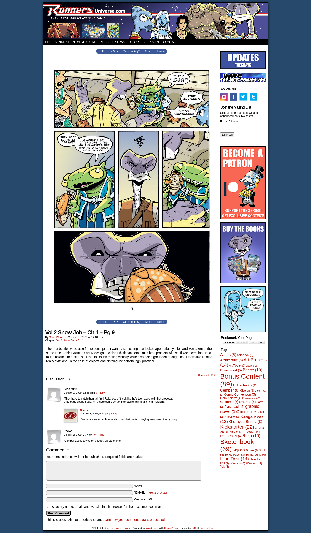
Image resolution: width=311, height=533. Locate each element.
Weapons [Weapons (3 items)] (254, 463)
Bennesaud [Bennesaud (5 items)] (231, 370)
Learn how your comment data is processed (134, 520)
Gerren (85, 410)
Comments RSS (207, 375)
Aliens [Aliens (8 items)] (228, 355)
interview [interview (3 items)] (231, 417)
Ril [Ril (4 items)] (237, 436)
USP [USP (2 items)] (224, 463)
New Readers (84, 42)
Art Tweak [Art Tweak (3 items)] (237, 365)
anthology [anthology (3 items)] (245, 355)
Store (135, 42)
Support (152, 42)
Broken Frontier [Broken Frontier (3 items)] (244, 385)
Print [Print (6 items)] (226, 436)
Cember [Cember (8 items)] (229, 390)
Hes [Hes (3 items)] (244, 411)
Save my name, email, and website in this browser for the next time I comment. (108, 507)
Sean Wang (56, 337)
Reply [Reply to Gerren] (114, 413)
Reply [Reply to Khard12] (102, 392)
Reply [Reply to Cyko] (101, 434)
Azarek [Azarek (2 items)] (251, 365)
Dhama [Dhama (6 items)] (247, 402)
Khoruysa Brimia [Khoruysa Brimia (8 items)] (245, 421)
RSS (195, 528)
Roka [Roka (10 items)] (251, 435)
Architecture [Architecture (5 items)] (231, 360)
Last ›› (161, 51)
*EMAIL (150, 492)
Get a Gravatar (158, 492)
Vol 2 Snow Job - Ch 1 (69, 340)
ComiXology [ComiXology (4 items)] (230, 398)
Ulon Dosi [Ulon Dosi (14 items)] (234, 458)
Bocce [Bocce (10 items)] (252, 370)
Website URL (143, 499)
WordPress (152, 528)
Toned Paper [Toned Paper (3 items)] (235, 454)
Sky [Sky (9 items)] (238, 450)
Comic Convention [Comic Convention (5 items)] (240, 394)
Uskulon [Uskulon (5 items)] (257, 459)
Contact (170, 42)
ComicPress (171, 528)
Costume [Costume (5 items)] (229, 402)
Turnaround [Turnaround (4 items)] (256, 454)
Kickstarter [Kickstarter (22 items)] (237, 427)
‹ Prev (114, 51)
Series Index (57, 42)
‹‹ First (103, 51)
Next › (148, 51)
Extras (119, 42)
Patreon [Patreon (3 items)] (236, 431)
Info (104, 42)
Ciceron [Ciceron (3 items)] (247, 390)
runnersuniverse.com (155, 21)
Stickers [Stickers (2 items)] (252, 450)
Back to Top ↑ (207, 528)
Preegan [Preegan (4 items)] (252, 431)
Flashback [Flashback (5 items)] (234, 406)
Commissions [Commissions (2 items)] (251, 398)
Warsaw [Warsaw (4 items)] (237, 463)
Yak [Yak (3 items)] (224, 466)
